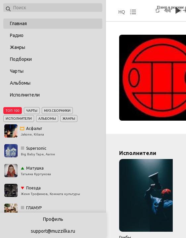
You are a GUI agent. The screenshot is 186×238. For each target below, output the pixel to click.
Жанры (17, 47)
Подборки (21, 59)
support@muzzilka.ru (53, 231)
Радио (16, 35)
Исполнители (25, 95)
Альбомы (20, 83)
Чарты (16, 71)
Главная (18, 23)
